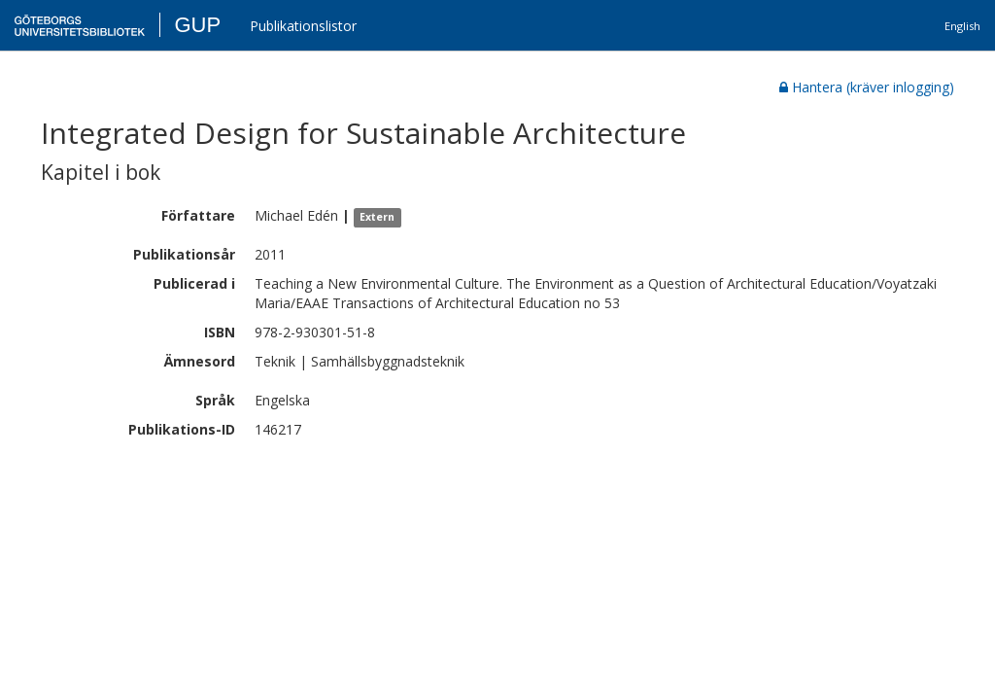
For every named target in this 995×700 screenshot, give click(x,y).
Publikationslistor (303, 26)
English (962, 25)
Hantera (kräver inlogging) (866, 87)
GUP (197, 25)
